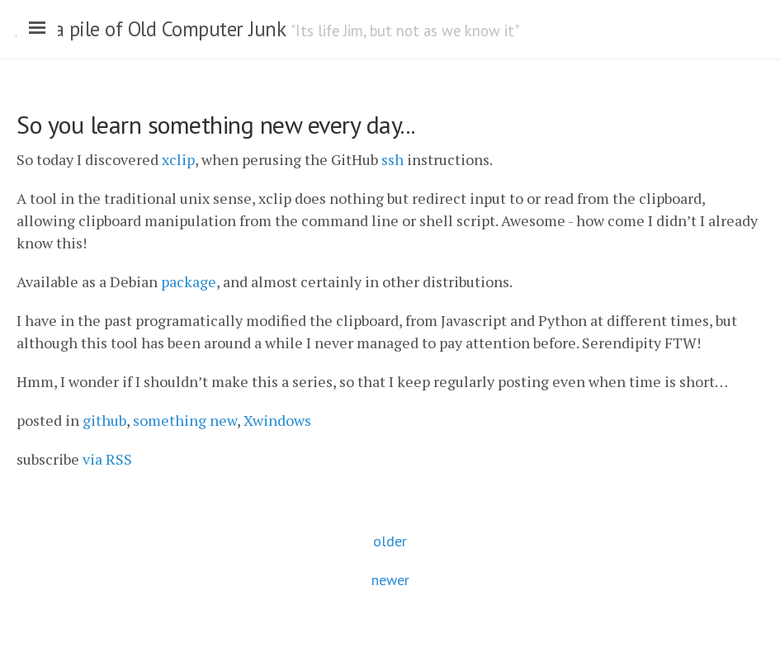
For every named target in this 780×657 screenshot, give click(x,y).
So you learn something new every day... (216, 124)
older (390, 541)
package (188, 281)
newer (390, 579)
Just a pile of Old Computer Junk (151, 29)
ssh (392, 159)
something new (185, 420)
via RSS (107, 459)
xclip (178, 159)
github (104, 420)
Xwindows (277, 420)
